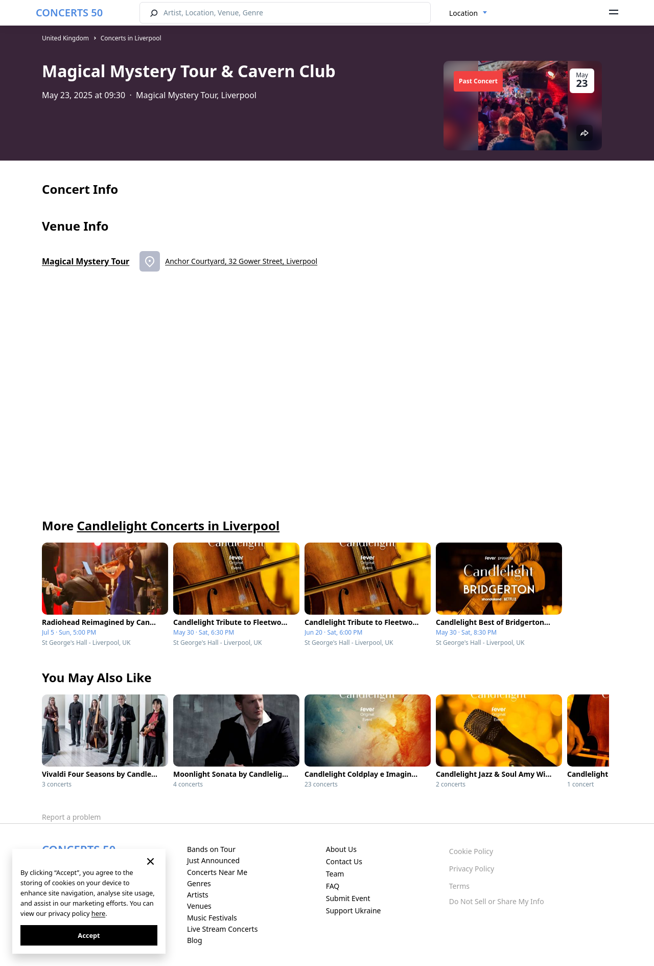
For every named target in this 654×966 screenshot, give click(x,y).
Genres (199, 883)
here (98, 913)
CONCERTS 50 (69, 12)
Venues (199, 906)
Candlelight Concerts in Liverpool (178, 525)
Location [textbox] (463, 13)
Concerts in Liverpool (131, 38)
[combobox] (468, 13)
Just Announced (213, 860)
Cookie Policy (471, 851)
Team (335, 874)
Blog (194, 940)
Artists (197, 895)
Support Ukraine (353, 910)
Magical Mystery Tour (85, 261)
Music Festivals (212, 918)
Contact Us (344, 861)
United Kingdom (65, 38)
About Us (341, 849)
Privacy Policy (471, 868)
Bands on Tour (211, 849)
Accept (89, 935)
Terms (459, 886)
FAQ (333, 886)
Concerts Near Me (217, 872)
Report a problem (71, 817)
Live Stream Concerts (222, 929)
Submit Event (348, 898)
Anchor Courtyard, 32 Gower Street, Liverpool (241, 261)
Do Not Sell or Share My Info (496, 901)
